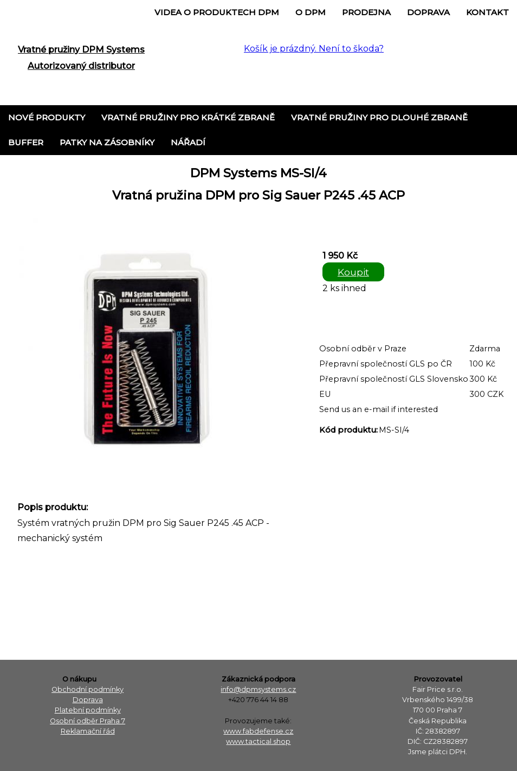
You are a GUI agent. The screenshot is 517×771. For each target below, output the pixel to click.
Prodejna (366, 12)
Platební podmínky (88, 710)
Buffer (25, 142)
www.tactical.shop (258, 741)
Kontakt (487, 12)
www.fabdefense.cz (258, 731)
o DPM (310, 12)
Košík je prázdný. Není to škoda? (314, 48)
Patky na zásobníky (107, 142)
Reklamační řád (88, 731)
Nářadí (188, 142)
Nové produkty (46, 117)
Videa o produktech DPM (216, 12)
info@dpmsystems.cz (258, 689)
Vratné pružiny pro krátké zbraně (188, 117)
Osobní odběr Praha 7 (87, 721)
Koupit (353, 272)
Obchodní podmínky (87, 689)
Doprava (428, 12)
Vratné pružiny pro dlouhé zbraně (379, 117)
